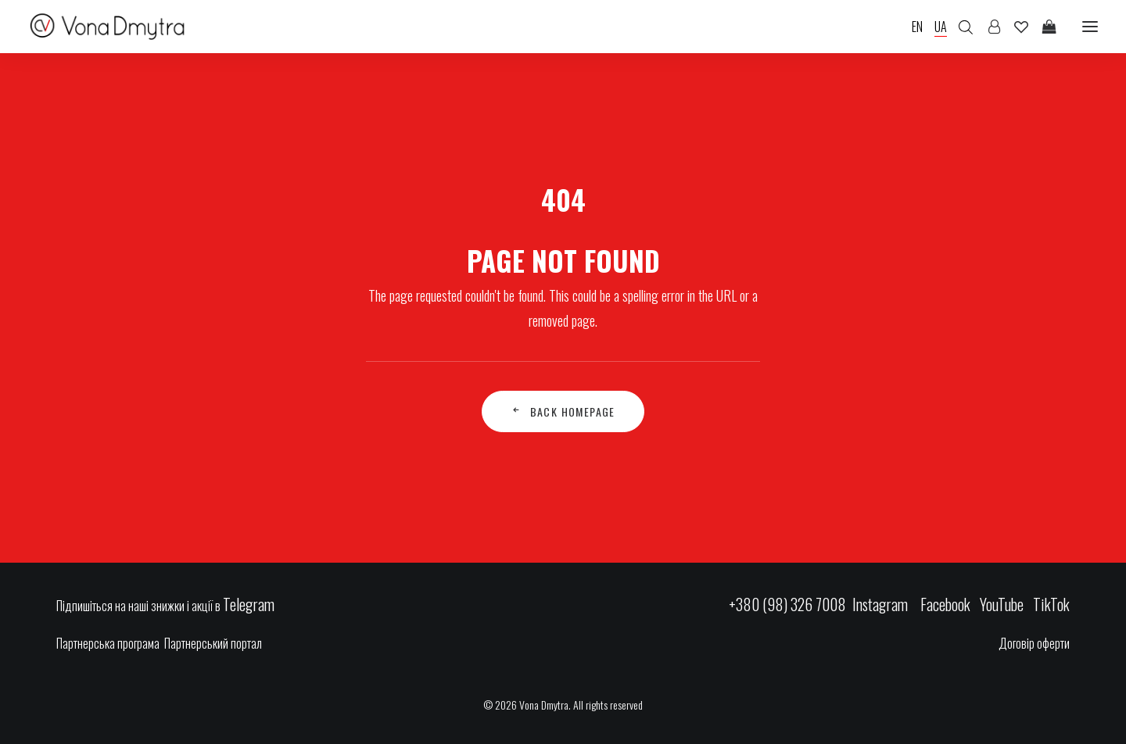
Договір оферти (1034, 643)
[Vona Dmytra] (107, 26)
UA (940, 26)
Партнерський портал (213, 643)
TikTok (1051, 604)
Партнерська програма (108, 643)
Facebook (945, 604)
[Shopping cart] (1042, 27)
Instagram (881, 604)
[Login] (987, 27)
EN (917, 26)
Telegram (248, 604)
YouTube (1002, 604)
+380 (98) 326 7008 (787, 604)
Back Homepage (563, 411)
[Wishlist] (1014, 27)
